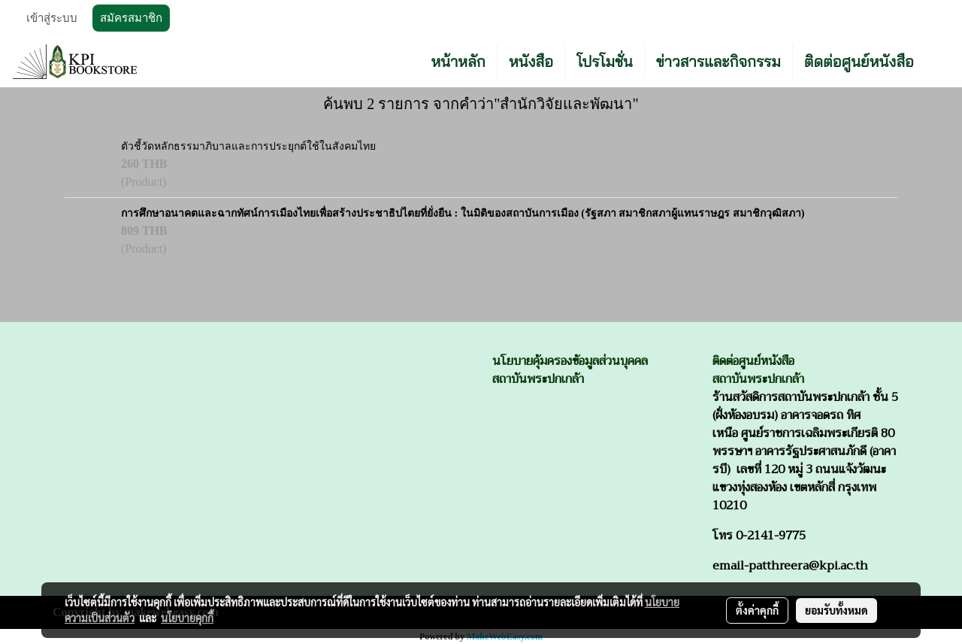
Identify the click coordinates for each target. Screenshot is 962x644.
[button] (939, 62)
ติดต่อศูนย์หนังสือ (859, 61)
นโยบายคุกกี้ (187, 617)
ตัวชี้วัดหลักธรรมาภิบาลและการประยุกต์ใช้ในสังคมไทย (248, 146)
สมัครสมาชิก (131, 18)
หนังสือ (531, 61)
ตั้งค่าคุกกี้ (757, 610)
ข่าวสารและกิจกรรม (718, 61)
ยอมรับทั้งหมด (836, 610)
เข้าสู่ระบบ (51, 18)
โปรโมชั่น (604, 61)
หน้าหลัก (458, 61)
